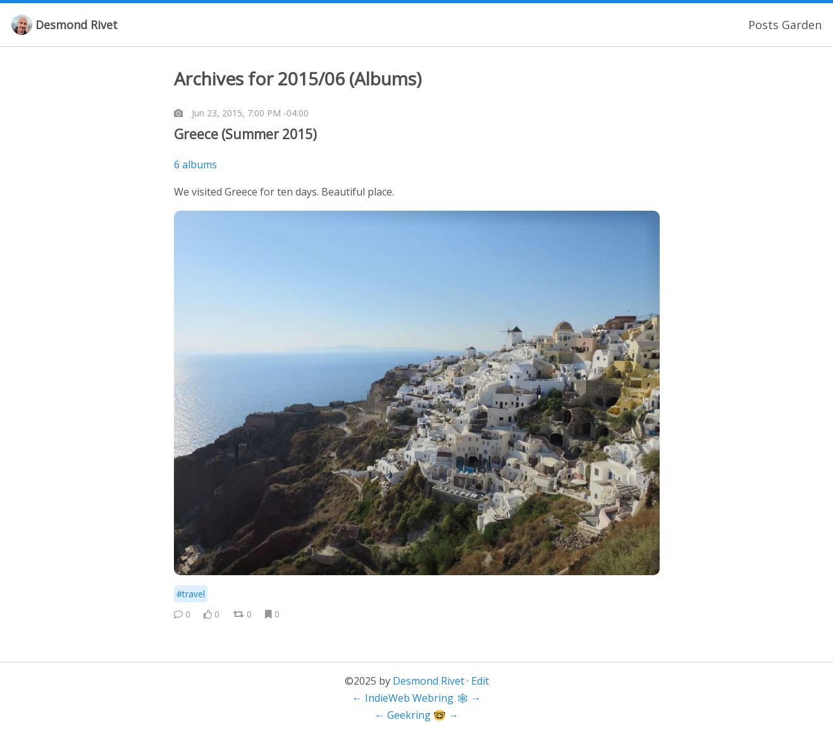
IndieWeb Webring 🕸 (417, 698)
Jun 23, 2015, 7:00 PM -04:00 (250, 113)
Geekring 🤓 (416, 715)
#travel (190, 594)
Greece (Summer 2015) (245, 134)
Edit (480, 681)
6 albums (195, 164)
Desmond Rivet (76, 24)
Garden (802, 24)
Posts (763, 24)
